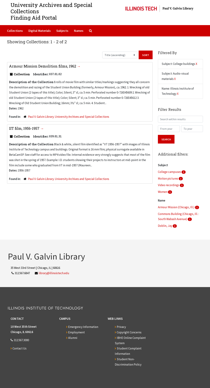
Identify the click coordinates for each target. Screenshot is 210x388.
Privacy (121, 327)
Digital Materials (39, 31)
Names (78, 31)
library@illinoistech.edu (54, 273)
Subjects (62, 31)
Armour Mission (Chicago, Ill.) (176, 207)
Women (163, 192)
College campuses (170, 172)
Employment (76, 332)
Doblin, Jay (165, 226)
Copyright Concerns (129, 332)
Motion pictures (168, 178)
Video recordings (169, 185)
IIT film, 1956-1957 (24, 128)
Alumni (72, 338)
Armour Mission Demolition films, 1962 (43, 66)
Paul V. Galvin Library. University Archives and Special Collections (68, 117)
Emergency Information (83, 327)
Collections (15, 31)
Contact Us (19, 348)
